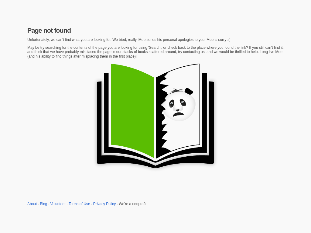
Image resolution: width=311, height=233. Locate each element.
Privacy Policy (104, 204)
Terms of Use (79, 204)
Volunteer (58, 204)
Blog (43, 204)
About (32, 204)
